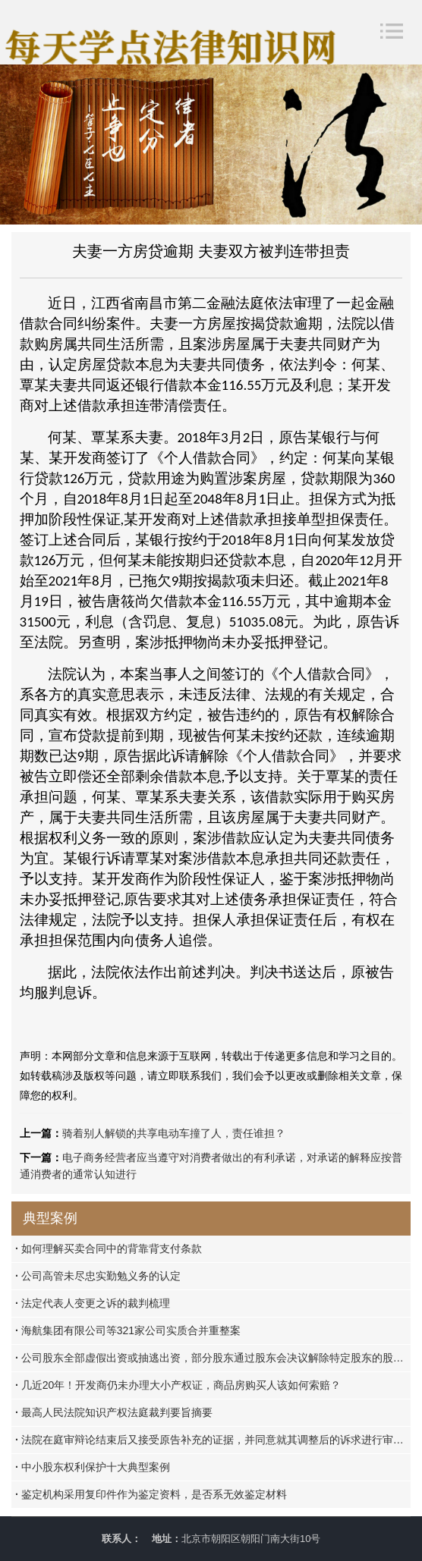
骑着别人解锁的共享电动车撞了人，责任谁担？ (173, 1133)
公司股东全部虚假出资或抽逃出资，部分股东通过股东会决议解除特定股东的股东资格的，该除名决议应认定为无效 (213, 1358)
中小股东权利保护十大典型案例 (92, 1467)
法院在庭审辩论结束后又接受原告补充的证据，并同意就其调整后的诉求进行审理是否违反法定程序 (213, 1440)
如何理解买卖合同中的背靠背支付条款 (108, 1248)
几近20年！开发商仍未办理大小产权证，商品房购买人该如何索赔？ (178, 1385)
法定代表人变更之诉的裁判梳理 (92, 1303)
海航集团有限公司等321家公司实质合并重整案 (128, 1330)
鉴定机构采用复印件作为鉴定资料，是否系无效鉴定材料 (151, 1494)
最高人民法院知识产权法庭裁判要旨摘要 (114, 1412)
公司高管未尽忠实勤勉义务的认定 (98, 1276)
